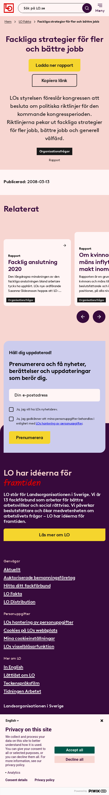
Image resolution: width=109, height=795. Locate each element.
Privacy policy (44, 780)
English (13, 720)
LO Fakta (25, 22)
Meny (100, 8)
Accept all (74, 750)
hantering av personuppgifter (62, 423)
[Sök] (87, 8)
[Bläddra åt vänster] (83, 316)
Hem (8, 22)
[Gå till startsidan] (9, 8)
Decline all (75, 759)
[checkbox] (11, 409)
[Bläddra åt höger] (99, 316)
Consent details (16, 780)
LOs (39, 423)
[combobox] (55, 8)
